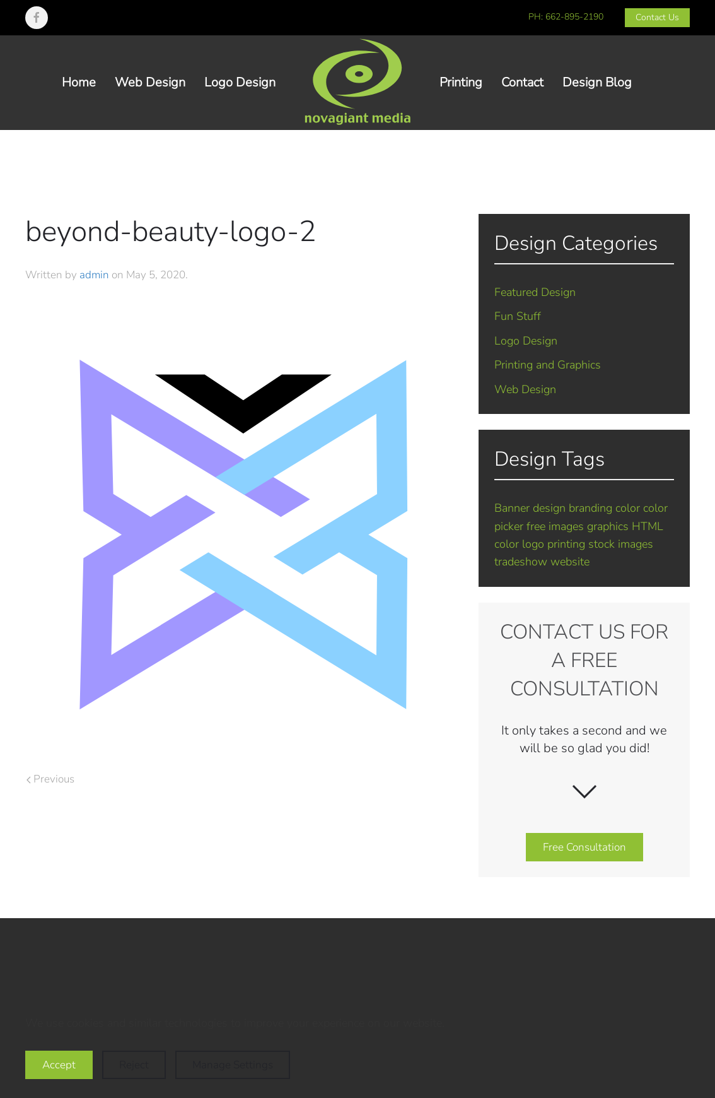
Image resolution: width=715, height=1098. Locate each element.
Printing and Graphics (547, 364)
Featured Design (535, 292)
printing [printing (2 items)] (566, 544)
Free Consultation (584, 847)
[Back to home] (357, 82)
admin (94, 275)
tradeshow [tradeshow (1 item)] (520, 561)
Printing (460, 82)
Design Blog (597, 82)
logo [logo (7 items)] (533, 544)
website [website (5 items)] (570, 561)
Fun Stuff (517, 316)
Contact (522, 82)
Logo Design (240, 82)
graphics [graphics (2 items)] (608, 526)
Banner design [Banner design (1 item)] (530, 508)
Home (79, 82)
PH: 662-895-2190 (565, 17)
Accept (59, 1065)
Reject (134, 1065)
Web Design (150, 82)
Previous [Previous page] (50, 779)
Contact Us (657, 17)
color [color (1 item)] (627, 508)
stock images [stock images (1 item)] (620, 544)
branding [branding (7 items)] (590, 508)
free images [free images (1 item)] (555, 526)
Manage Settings (232, 1065)
